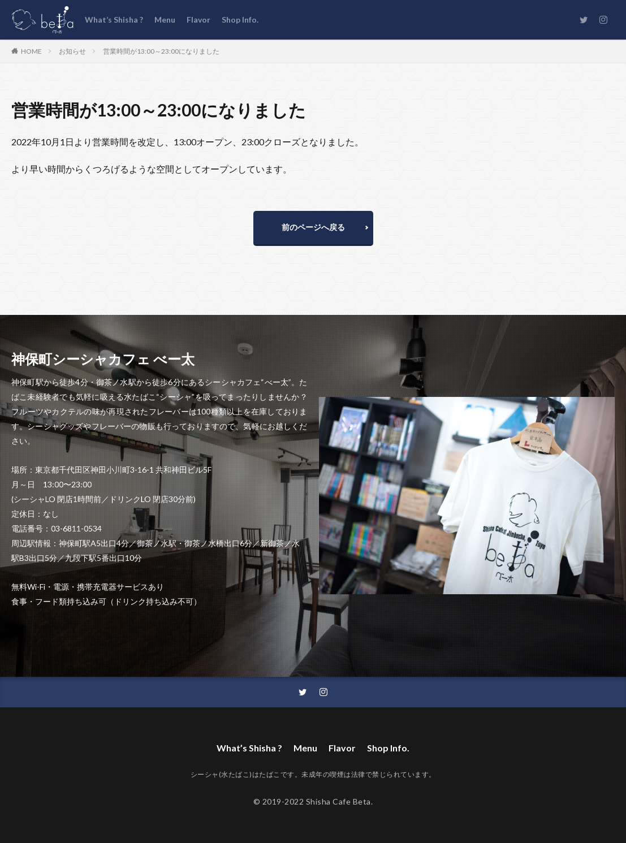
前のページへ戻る (313, 227)
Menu (164, 19)
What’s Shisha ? (114, 19)
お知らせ (72, 51)
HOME (31, 50)
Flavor (198, 19)
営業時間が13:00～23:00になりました (161, 51)
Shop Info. (240, 19)
